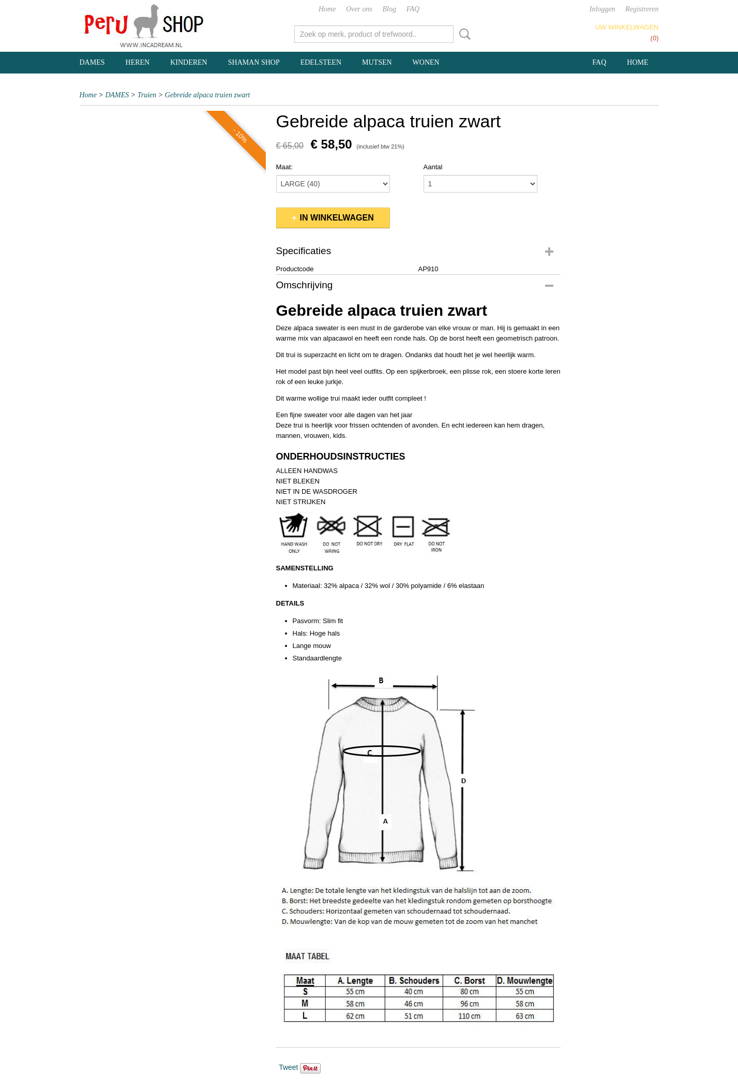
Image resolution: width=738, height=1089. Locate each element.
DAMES (92, 62)
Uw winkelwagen (627, 27)
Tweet (288, 1067)
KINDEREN (188, 62)
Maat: (284, 167)
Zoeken (463, 34)
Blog (389, 9)
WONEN (426, 62)
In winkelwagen (337, 217)
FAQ (412, 9)
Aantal (433, 167)
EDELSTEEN (320, 62)
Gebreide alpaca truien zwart (207, 95)
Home (327, 9)
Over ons (359, 9)
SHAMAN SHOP (254, 62)
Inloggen (602, 9)
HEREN (138, 62)
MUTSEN (377, 62)
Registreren (641, 9)
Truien (147, 95)
